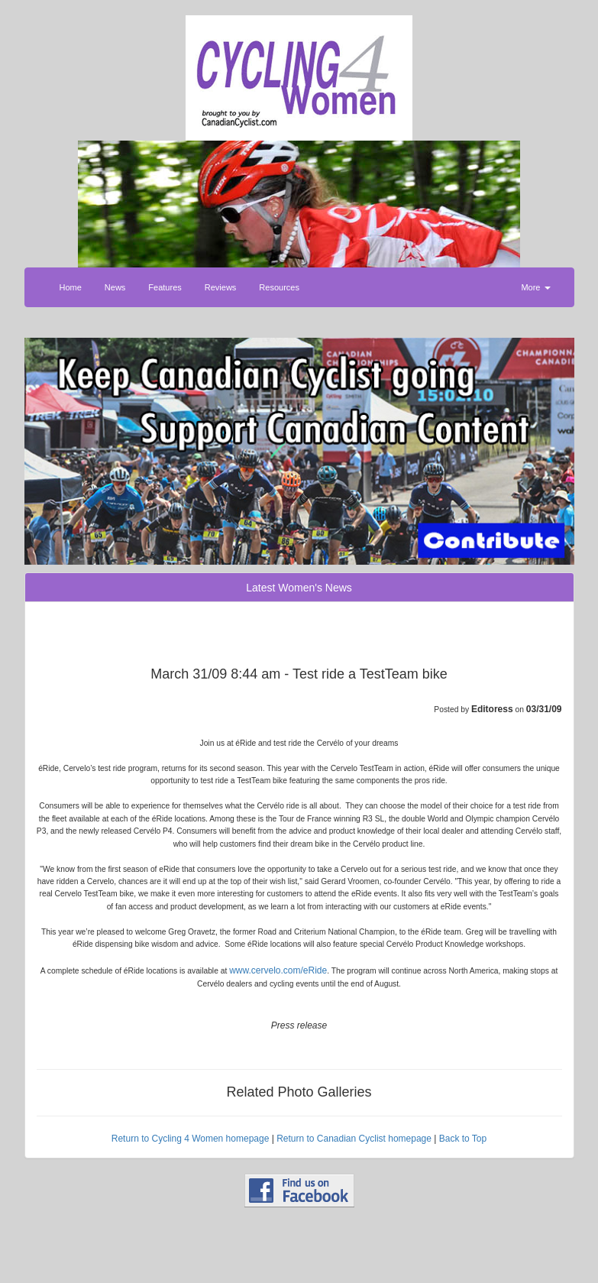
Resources (279, 287)
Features (164, 287)
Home (71, 287)
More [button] (535, 287)
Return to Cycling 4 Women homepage (191, 1138)
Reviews (221, 287)
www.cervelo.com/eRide (278, 970)
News (115, 287)
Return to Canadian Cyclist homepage (354, 1138)
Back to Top (462, 1138)
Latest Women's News (299, 588)
